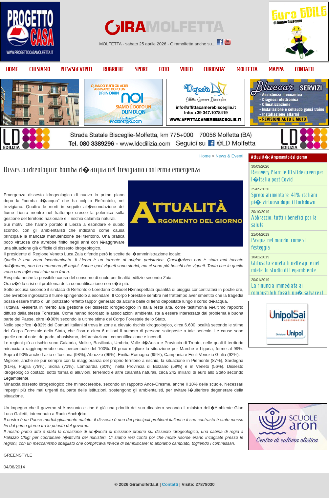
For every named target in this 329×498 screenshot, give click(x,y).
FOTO (164, 69)
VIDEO (186, 69)
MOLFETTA (246, 69)
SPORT (141, 69)
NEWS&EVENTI (76, 69)
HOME (12, 69)
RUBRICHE (113, 69)
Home (205, 156)
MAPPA (276, 69)
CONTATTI (304, 69)
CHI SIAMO (39, 69)
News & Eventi (229, 156)
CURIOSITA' (214, 69)
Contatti (170, 484)
